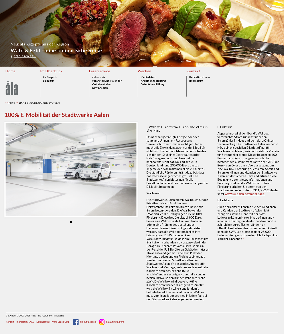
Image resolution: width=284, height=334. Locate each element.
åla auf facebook (85, 321)
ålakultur (48, 80)
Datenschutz (42, 321)
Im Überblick (51, 71)
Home (10, 71)
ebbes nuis (98, 77)
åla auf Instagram (111, 321)
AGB (32, 321)
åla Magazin (50, 77)
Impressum (196, 80)
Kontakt (193, 71)
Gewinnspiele (100, 87)
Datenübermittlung (152, 84)
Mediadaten (148, 77)
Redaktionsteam (199, 77)
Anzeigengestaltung (153, 80)
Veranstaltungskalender (107, 80)
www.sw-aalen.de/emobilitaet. (245, 194)
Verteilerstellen (101, 84)
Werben (144, 71)
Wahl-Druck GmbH (61, 321)
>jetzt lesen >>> (23, 56)
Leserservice (99, 71)
